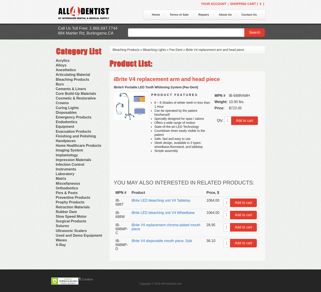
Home (156, 14)
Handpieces (66, 141)
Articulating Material (73, 75)
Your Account (213, 4)
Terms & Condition (82, 279)
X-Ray (61, 245)
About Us (225, 14)
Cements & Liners (71, 89)
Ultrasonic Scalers (71, 231)
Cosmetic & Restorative (76, 98)
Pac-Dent (175, 50)
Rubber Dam (66, 212)
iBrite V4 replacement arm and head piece (215, 50)
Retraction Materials (73, 207)
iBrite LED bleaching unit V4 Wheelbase (163, 213)
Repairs (203, 14)
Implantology (67, 155)
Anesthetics (66, 70)
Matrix (61, 178)
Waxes (61, 240)
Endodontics (66, 122)
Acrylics (63, 60)
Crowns (62, 103)
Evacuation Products (73, 131)
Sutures (62, 226)
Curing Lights (67, 108)
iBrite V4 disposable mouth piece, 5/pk (162, 241)
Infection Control (70, 164)
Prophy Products (70, 202)
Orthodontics (67, 188)
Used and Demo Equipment (79, 235)
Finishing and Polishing (76, 136)
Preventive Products (73, 197)
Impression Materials (73, 160)
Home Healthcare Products (78, 145)
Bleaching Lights (154, 50)
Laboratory (65, 174)
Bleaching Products (72, 79)
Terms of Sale (179, 14)
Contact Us (249, 14)
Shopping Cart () (247, 4)
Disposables (66, 112)
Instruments (66, 169)
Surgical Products (71, 221)
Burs (60, 84)
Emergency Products (73, 117)
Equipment (65, 126)
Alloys (61, 65)
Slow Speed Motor (71, 216)
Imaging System (69, 150)
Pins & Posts (67, 193)
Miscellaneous (68, 183)
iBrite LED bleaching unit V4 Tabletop (161, 200)
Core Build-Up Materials (76, 93)
